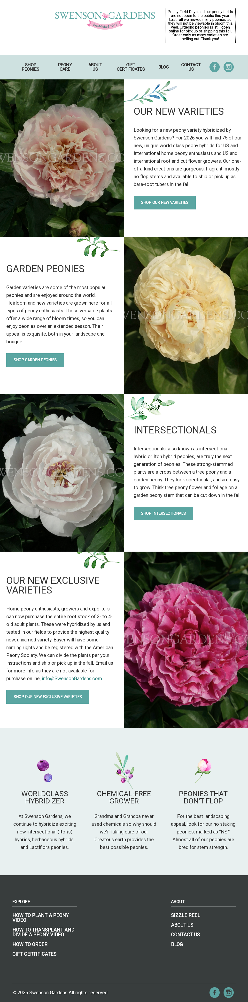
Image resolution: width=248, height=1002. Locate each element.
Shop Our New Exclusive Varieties (48, 696)
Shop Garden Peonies (35, 360)
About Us (95, 67)
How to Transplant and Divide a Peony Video (43, 932)
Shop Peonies (30, 67)
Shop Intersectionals (163, 513)
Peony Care (65, 67)
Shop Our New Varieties (164, 202)
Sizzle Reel (185, 915)
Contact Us (191, 67)
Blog (163, 66)
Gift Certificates (131, 67)
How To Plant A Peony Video (40, 917)
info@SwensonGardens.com (72, 678)
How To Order (29, 944)
